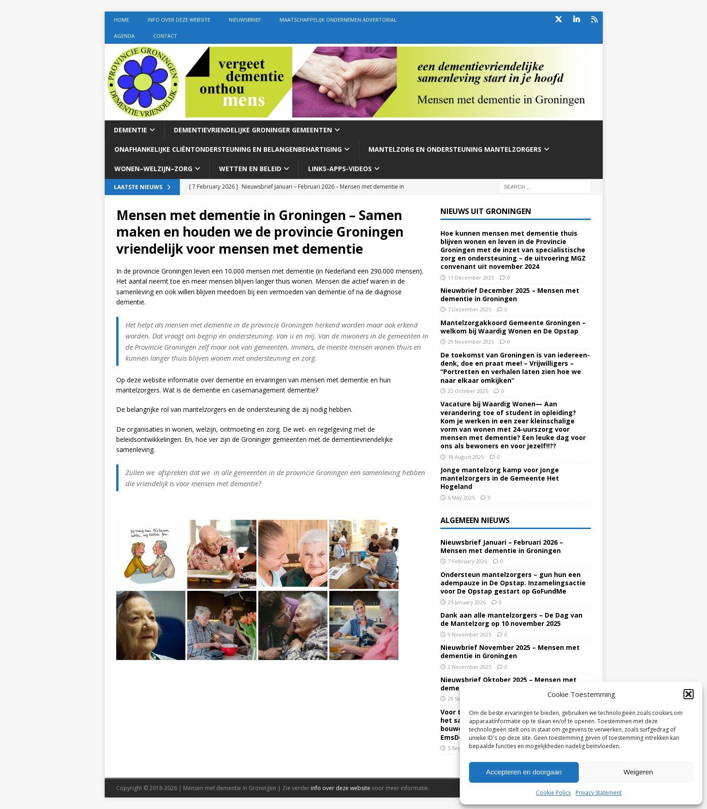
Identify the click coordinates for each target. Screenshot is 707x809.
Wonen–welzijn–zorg (153, 168)
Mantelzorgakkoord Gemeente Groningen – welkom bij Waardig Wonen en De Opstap (513, 326)
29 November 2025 (471, 341)
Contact (165, 35)
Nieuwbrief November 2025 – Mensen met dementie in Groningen (510, 651)
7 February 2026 (467, 561)
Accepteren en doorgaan (524, 772)
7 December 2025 (469, 309)
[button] (688, 694)
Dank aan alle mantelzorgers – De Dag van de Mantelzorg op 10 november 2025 (511, 619)
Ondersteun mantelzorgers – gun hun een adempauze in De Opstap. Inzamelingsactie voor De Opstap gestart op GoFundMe (513, 582)
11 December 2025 (471, 277)
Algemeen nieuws (475, 520)
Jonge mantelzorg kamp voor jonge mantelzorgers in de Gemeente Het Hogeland (499, 478)
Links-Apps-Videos (340, 168)
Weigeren (638, 772)
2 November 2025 (469, 666)
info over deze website (340, 788)
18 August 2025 (466, 456)
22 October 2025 (468, 390)
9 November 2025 (469, 634)
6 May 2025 (461, 497)
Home (121, 19)
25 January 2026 (467, 602)
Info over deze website (179, 19)
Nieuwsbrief (245, 19)
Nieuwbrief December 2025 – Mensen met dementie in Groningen (509, 294)
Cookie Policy (553, 793)
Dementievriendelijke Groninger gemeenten (253, 129)
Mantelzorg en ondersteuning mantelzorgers (454, 149)
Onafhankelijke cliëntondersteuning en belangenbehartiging (228, 149)
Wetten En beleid (250, 168)
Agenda (124, 35)
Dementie (130, 129)
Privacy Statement (599, 793)
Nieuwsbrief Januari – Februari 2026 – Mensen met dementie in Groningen (501, 546)
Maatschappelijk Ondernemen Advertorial (338, 19)
